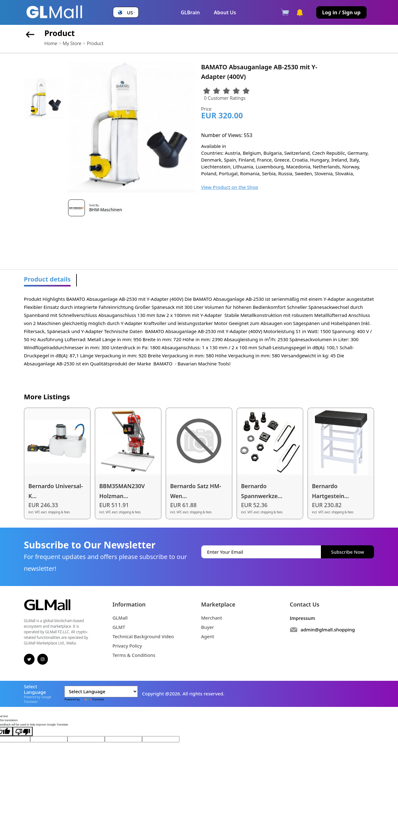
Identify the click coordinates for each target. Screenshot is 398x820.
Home (50, 43)
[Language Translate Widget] (101, 692)
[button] (125, 12)
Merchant (211, 618)
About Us (225, 12)
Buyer (207, 627)
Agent (207, 636)
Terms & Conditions (134, 655)
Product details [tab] (47, 279)
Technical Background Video (143, 636)
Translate (92, 699)
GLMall (120, 618)
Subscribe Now (347, 552)
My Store (72, 43)
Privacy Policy (127, 646)
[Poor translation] (23, 731)
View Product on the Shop (229, 187)
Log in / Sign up (341, 12)
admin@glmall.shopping (328, 629)
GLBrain (190, 12)
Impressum (302, 618)
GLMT (119, 627)
